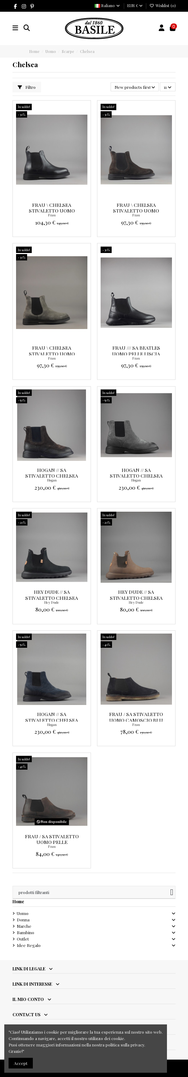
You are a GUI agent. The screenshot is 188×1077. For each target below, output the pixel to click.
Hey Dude (51, 602)
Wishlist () (162, 5)
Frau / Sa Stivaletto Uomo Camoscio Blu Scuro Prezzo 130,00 (136, 720)
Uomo (23, 913)
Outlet (23, 939)
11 (168, 87)
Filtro (27, 87)
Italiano (108, 5)
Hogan (52, 480)
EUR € (135, 5)
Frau (52, 215)
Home (18, 901)
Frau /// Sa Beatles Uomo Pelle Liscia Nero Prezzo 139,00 (136, 353)
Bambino (25, 932)
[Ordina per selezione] (135, 86)
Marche (24, 926)
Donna (23, 919)
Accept (20, 1063)
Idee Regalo (29, 945)
